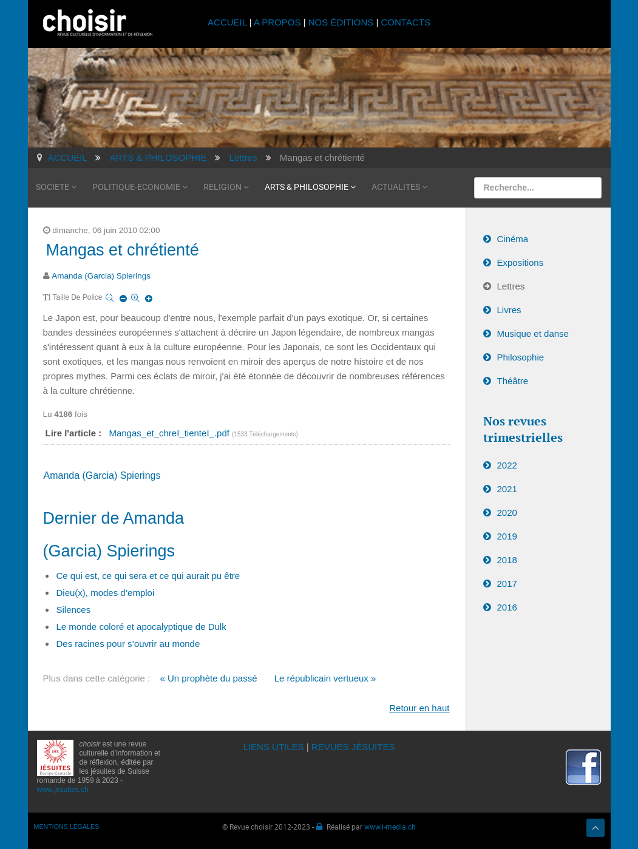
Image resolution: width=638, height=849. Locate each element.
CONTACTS (405, 22)
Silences (73, 609)
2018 (507, 560)
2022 (507, 465)
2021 (507, 489)
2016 (507, 607)
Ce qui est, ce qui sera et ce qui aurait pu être (148, 575)
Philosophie (521, 357)
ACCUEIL (228, 22)
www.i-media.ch (390, 826)
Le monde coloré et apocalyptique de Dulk (141, 626)
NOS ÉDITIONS (341, 22)
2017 (507, 583)
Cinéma (513, 239)
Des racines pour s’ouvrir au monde (128, 643)
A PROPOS (277, 22)
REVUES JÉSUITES (353, 747)
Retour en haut (419, 708)
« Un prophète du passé (208, 678)
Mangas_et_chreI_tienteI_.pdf (170, 433)
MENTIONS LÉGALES (67, 826)
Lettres (511, 286)
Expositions (520, 262)
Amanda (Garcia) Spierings (101, 275)
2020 (507, 512)
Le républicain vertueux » (325, 678)
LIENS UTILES (273, 747)
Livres (509, 310)
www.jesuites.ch (63, 789)
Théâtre (513, 381)
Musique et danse (533, 333)
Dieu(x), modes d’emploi (105, 592)
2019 (507, 536)
